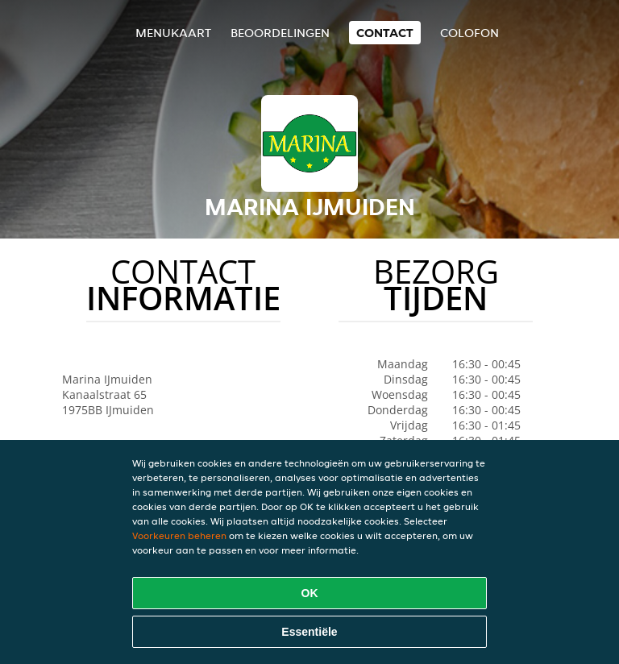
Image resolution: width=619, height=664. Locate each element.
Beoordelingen (280, 32)
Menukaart (173, 32)
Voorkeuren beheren (179, 535)
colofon (469, 32)
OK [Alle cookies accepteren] (309, 593)
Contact (384, 32)
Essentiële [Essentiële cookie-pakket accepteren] (309, 631)
